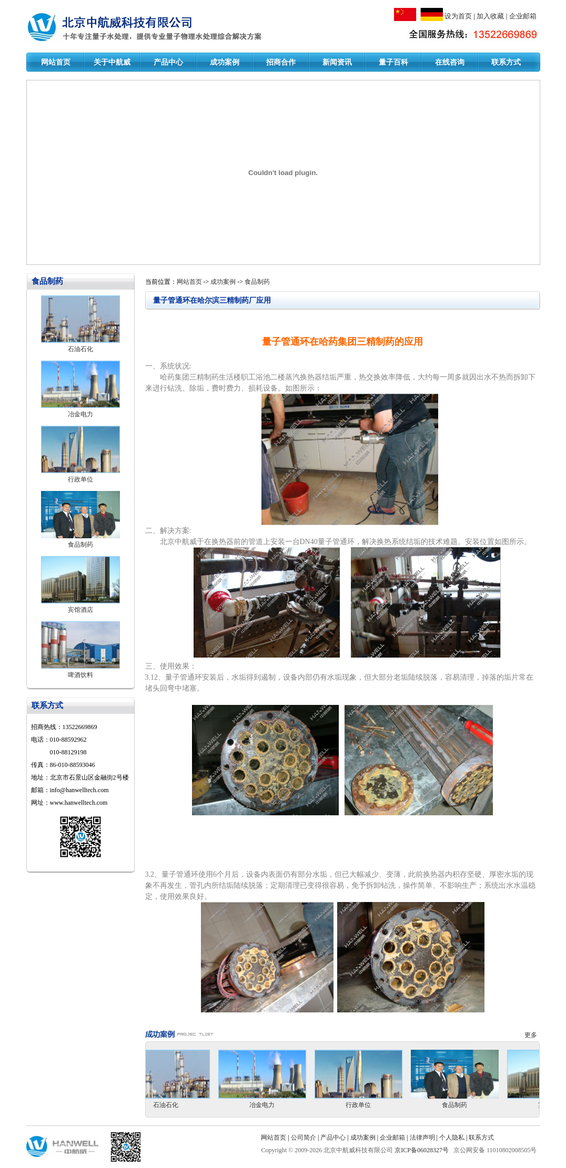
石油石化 (80, 349)
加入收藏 (490, 16)
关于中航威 (112, 62)
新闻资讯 (337, 62)
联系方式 (506, 62)
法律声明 (422, 1137)
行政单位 (80, 479)
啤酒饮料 (80, 675)
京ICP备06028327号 (422, 1150)
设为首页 (458, 16)
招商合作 (281, 62)
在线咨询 (449, 62)
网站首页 (55, 62)
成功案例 (224, 62)
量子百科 (393, 62)
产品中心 (168, 62)
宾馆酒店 (80, 609)
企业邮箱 (523, 16)
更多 (532, 1035)
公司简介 (303, 1137)
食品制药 (80, 544)
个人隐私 (451, 1137)
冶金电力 (80, 414)
